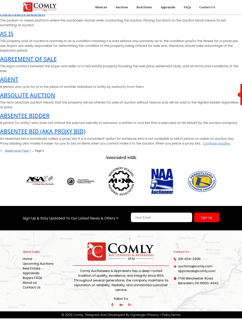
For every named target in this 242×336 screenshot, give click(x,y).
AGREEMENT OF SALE (28, 59)
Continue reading (216, 143)
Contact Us (207, 7)
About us (101, 7)
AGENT (9, 79)
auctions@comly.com (195, 270)
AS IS (6, 33)
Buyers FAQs (32, 282)
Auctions (121, 7)
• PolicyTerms (170, 319)
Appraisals (168, 7)
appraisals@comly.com (196, 275)
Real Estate (144, 7)
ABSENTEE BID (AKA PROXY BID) (42, 131)
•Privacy (152, 319)
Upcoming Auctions (38, 268)
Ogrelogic (138, 319)
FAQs (187, 7)
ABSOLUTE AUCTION (27, 95)
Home (27, 263)
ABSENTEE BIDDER (24, 115)
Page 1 (26, 151)
